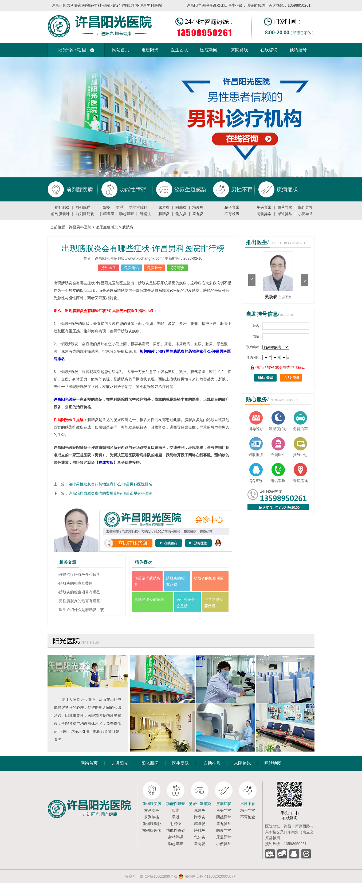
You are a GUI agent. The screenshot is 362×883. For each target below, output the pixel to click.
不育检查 (232, 214)
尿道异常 (284, 214)
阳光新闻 (150, 763)
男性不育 (247, 804)
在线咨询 (268, 50)
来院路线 (239, 50)
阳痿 (106, 207)
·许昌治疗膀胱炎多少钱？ (79, 574)
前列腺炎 (62, 207)
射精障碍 (106, 214)
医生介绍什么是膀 (185, 602)
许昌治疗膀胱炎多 (147, 581)
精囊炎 (197, 207)
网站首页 (120, 50)
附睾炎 (181, 207)
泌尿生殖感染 (107, 227)
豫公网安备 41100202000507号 (207, 876)
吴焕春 (271, 296)
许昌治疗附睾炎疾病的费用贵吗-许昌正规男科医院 (110, 493)
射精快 (145, 214)
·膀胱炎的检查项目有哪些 (79, 592)
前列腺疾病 (151, 804)
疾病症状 (223, 804)
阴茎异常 (284, 207)
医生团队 (179, 50)
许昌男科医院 (80, 227)
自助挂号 (212, 763)
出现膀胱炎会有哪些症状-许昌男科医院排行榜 (143, 248)
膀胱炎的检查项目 (209, 578)
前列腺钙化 (85, 214)
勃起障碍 (126, 214)
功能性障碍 (138, 207)
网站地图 (272, 763)
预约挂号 (298, 50)
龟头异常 (264, 207)
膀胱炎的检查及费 (175, 581)
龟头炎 (181, 214)
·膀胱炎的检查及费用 (75, 583)
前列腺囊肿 (60, 214)
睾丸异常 (305, 207)
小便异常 (305, 214)
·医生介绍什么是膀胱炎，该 (81, 610)
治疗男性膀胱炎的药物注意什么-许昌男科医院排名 (110, 484)
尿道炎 (164, 207)
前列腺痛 (83, 207)
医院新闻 (208, 50)
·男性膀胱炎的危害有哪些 (79, 601)
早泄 (119, 207)
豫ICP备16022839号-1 (158, 876)
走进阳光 (150, 50)
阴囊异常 (264, 214)
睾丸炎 (197, 214)
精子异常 (232, 207)
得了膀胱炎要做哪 (213, 602)
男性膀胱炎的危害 (149, 599)
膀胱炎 (164, 214)
